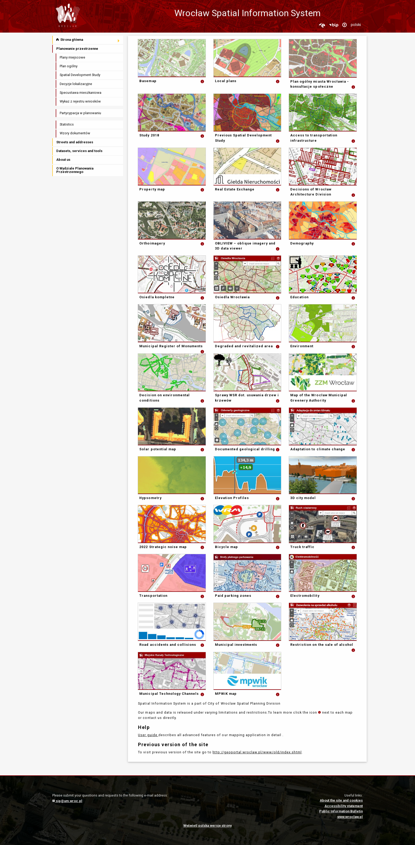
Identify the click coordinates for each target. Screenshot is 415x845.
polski (356, 24)
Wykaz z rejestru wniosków (80, 101)
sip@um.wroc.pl (67, 801)
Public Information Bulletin (341, 811)
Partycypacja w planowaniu (80, 113)
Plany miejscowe (72, 57)
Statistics (67, 124)
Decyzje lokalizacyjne (76, 84)
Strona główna (69, 40)
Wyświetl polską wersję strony (207, 826)
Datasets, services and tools (79, 151)
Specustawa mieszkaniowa (80, 93)
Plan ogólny (68, 66)
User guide (148, 735)
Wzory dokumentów (75, 133)
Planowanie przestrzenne (77, 49)
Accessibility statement (344, 806)
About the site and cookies (341, 800)
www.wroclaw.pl (350, 817)
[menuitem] (88, 40)
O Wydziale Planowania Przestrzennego (74, 170)
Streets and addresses (74, 142)
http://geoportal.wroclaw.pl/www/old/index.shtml (257, 752)
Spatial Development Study (80, 75)
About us (63, 160)
